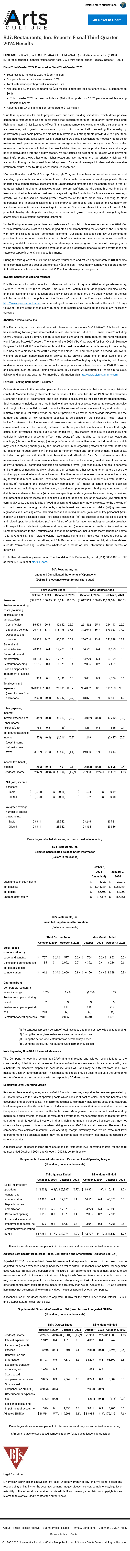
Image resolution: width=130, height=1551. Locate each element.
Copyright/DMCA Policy (113, 1527)
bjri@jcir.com (39, 562)
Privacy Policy (58, 1534)
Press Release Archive (26, 1527)
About (6, 1527)
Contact (75, 1534)
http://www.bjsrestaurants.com (21, 303)
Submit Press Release (56, 1527)
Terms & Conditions (83, 1527)
